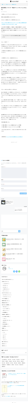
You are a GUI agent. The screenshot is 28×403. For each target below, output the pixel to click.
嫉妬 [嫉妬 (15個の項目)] (7, 355)
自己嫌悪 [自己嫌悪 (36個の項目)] (8, 358)
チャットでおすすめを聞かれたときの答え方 (14, 136)
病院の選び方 (6, 299)
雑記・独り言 (5, 335)
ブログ (4, 333)
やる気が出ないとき (7, 289)
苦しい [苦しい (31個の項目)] (16, 358)
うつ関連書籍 (5, 305)
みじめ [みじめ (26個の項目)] (17, 353)
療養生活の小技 (5, 295)
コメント (3, 166)
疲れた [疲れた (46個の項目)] (15, 356)
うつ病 (4, 311)
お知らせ (4, 339)
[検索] (19, 223)
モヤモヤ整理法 (5, 291)
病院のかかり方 (6, 303)
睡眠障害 (5, 315)
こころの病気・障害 (6, 309)
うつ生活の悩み (6, 276)
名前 (2, 179)
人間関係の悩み (6, 281)
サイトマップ (20, 398)
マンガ (4, 327)
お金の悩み (5, 279)
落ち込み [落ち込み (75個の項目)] (21, 358)
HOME (14, 397)
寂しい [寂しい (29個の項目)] (14, 355)
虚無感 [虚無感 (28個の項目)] (3, 360)
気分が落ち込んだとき (7, 287)
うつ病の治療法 (5, 317)
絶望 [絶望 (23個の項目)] (19, 356)
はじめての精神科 (6, 301)
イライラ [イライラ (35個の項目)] (22, 353)
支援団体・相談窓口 (6, 307)
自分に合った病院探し (7, 297)
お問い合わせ (15, 398)
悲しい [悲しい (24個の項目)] (3, 356)
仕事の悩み (5, 277)
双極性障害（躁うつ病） (7, 313)
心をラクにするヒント (7, 285)
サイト (2, 188)
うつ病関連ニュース (6, 319)
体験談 (4, 321)
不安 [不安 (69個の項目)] (3, 355)
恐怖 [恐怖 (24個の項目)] (22, 355)
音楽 (4, 329)
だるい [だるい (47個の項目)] (9, 353)
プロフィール (10, 260)
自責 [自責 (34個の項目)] (13, 358)
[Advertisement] (14, 150)
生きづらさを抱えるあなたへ (8, 271)
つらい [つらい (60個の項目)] (13, 353)
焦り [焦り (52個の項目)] (11, 356)
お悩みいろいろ (5, 274)
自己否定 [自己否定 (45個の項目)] (4, 358)
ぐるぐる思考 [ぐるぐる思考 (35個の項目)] (4, 353)
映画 (4, 331)
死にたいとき (6, 283)
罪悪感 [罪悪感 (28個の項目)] (23, 356)
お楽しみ (4, 337)
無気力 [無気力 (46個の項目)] (7, 356)
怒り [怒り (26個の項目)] (18, 355)
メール (3, 184)
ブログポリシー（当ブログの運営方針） (13, 400)
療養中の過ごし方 (6, 293)
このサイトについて (9, 398)
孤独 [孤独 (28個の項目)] (10, 355)
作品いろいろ (5, 324)
